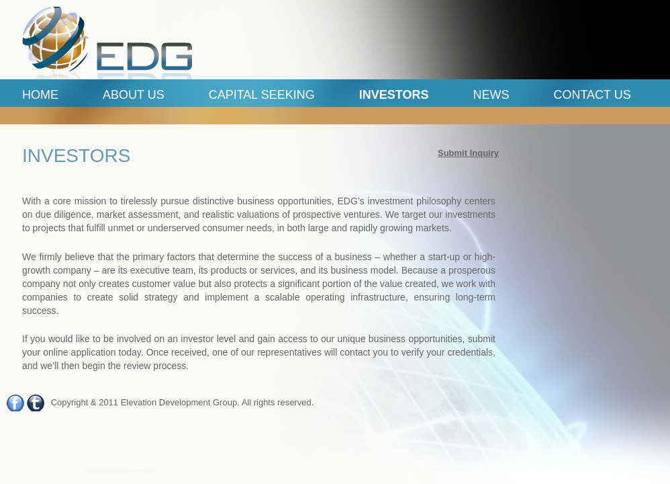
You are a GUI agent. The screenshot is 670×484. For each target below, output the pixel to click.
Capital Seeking (262, 95)
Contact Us (591, 95)
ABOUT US (133, 95)
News (491, 95)
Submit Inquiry (468, 153)
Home (40, 95)
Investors (394, 95)
